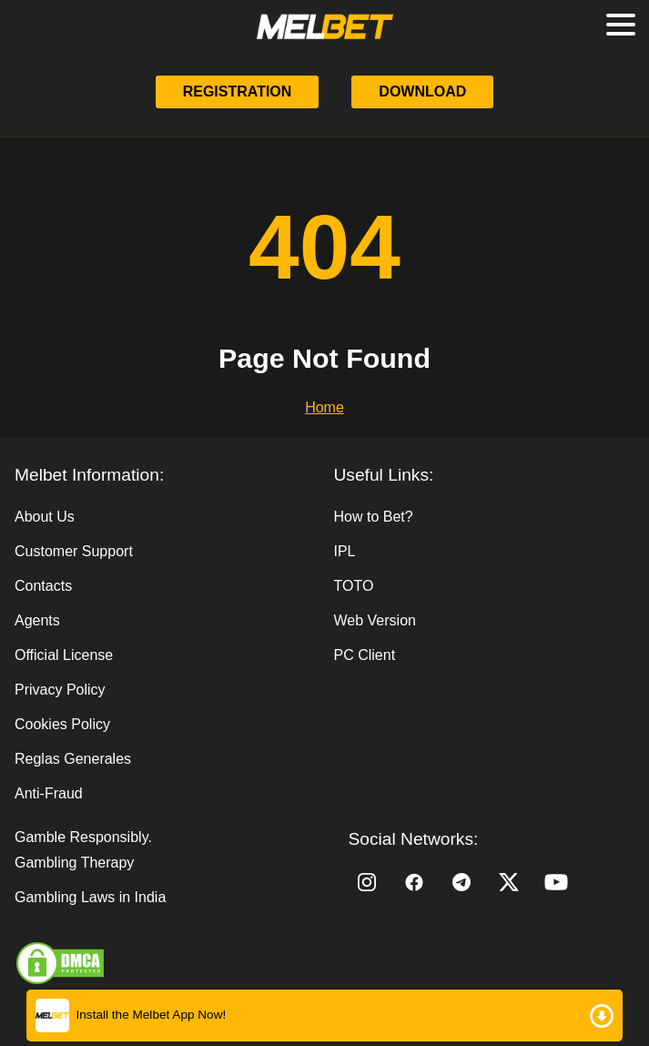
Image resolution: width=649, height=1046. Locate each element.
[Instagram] (367, 882)
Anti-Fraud (49, 793)
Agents (37, 620)
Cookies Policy (62, 724)
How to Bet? (373, 516)
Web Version (375, 620)
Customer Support (74, 551)
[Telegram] (461, 882)
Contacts (43, 586)
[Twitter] (509, 882)
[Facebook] (414, 882)
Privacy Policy (60, 689)
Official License (64, 655)
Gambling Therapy (74, 862)
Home (324, 407)
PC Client (365, 655)
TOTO (354, 586)
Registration (237, 91)
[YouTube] (556, 882)
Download (422, 91)
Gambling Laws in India (90, 897)
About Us (45, 516)
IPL (345, 551)
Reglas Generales (73, 759)
